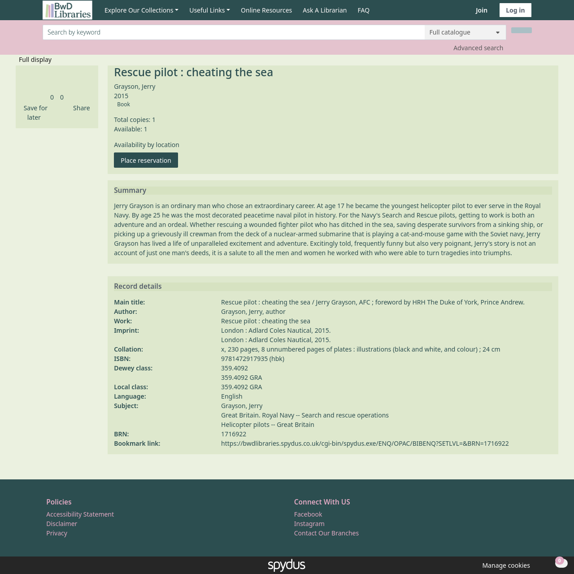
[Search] (521, 30)
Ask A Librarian (325, 10)
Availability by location (146, 144)
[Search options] (465, 32)
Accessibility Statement (80, 514)
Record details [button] (137, 287)
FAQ (364, 10)
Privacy (56, 533)
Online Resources (266, 10)
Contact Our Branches (326, 533)
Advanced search (478, 47)
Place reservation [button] (149, 160)
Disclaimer (61, 523)
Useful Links (207, 10)
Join (481, 10)
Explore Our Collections (139, 10)
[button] (34, 112)
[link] (52, 97)
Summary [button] (130, 191)
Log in (515, 10)
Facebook (308, 514)
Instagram (309, 523)
